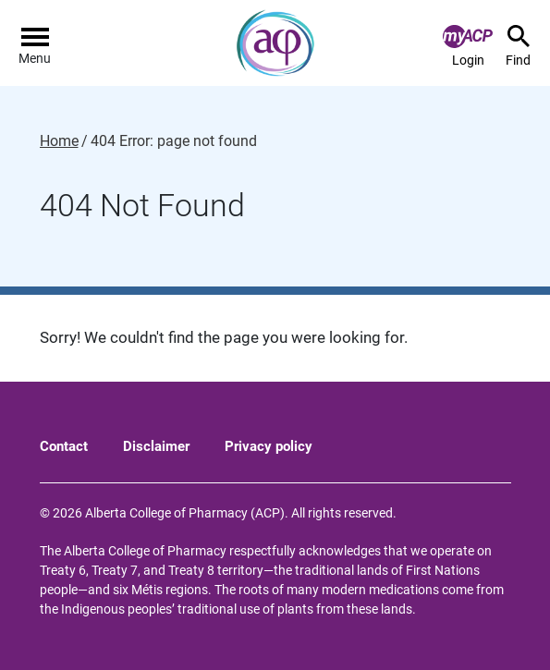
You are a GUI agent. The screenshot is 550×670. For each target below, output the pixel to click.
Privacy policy (268, 446)
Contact (64, 446)
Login (468, 46)
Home (59, 141)
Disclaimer (156, 446)
